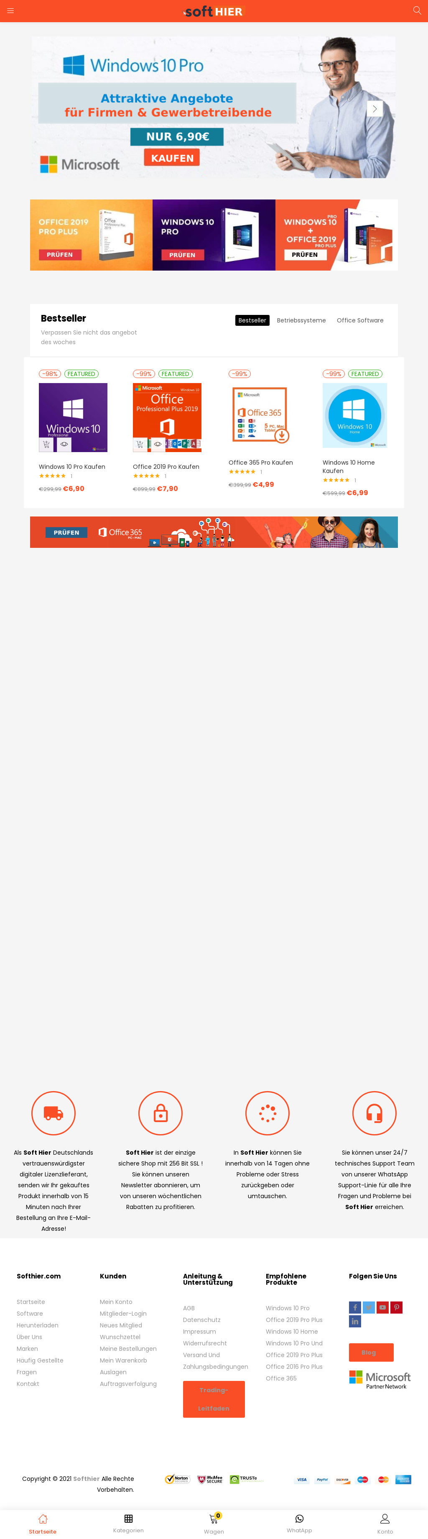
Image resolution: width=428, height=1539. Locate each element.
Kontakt (28, 1371)
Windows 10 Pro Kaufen (63, 494)
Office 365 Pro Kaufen (261, 490)
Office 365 (281, 1365)
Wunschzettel (120, 1324)
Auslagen (113, 1359)
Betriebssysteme (301, 347)
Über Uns (29, 1324)
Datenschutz (202, 1307)
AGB (189, 1295)
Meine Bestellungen (128, 1336)
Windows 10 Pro (288, 1295)
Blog (369, 1339)
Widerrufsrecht (205, 1330)
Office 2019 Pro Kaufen (157, 494)
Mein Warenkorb (123, 1347)
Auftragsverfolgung (128, 1371)
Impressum (199, 1318)
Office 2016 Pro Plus (294, 1354)
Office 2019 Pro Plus (294, 1307)
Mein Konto (116, 1289)
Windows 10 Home (292, 1318)
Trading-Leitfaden (213, 1386)
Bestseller (252, 347)
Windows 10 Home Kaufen (349, 494)
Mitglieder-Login (123, 1300)
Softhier (86, 1466)
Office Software (360, 347)
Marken (27, 1336)
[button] (214, 1526)
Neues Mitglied (121, 1312)
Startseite (31, 1289)
